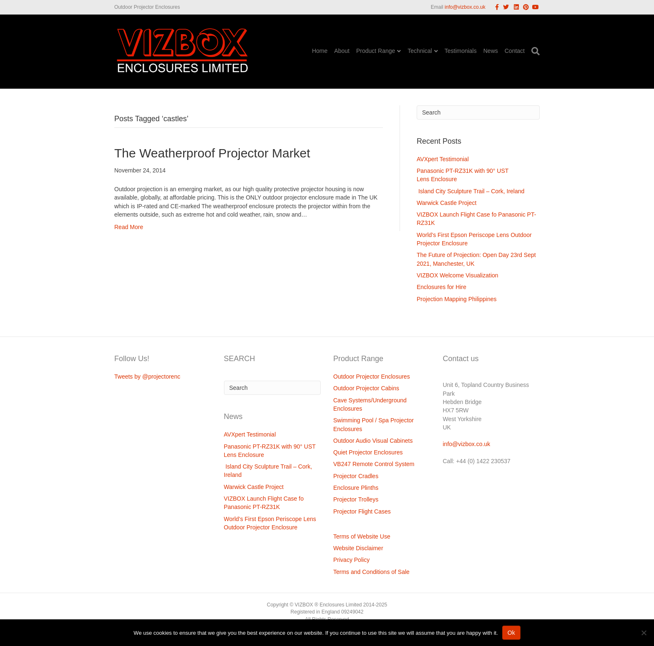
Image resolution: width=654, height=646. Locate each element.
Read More (128, 227)
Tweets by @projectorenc (147, 376)
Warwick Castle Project (446, 203)
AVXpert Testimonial (443, 159)
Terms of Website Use (361, 536)
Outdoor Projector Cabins (366, 388)
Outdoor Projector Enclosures (371, 376)
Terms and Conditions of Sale (371, 572)
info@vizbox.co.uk (465, 7)
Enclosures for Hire (441, 287)
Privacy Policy (351, 559)
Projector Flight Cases (362, 511)
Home (319, 50)
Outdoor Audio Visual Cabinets (373, 440)
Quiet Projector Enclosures (368, 452)
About (342, 50)
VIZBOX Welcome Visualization (457, 275)
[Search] (534, 51)
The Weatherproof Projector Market (212, 153)
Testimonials (461, 50)
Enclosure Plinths (355, 487)
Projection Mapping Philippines (456, 299)
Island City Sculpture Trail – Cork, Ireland (470, 191)
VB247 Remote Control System (374, 464)
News (490, 50)
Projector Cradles (355, 476)
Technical (419, 50)
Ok (511, 632)
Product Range (375, 50)
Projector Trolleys (355, 499)
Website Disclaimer (358, 548)
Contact (515, 50)
